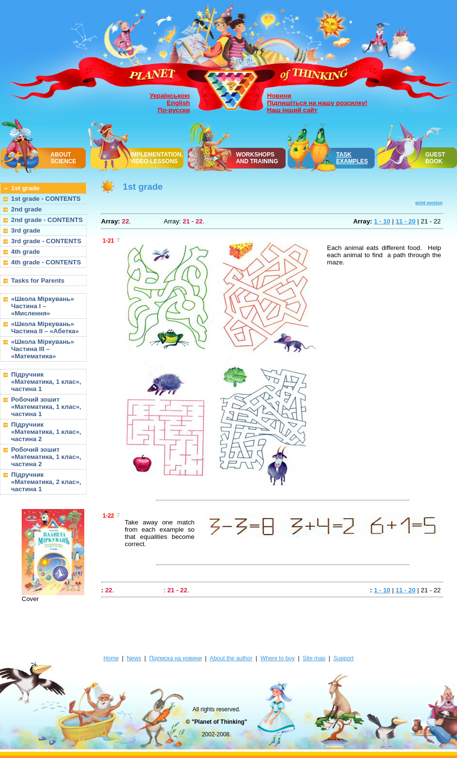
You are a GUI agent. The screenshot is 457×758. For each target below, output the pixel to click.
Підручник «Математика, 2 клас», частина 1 (46, 482)
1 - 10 (382, 221)
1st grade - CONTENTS (45, 198)
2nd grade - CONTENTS (47, 219)
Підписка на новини (175, 658)
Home (111, 658)
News (134, 658)
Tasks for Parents (38, 280)
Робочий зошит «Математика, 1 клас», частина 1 (46, 407)
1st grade (25, 188)
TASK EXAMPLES (352, 158)
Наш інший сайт (292, 110)
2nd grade (26, 209)
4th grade (25, 251)
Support (343, 658)
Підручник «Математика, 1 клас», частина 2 (46, 432)
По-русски (174, 110)
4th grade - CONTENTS (46, 262)
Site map (313, 658)
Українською (170, 95)
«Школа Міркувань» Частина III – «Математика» (42, 349)
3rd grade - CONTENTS (46, 241)
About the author (230, 658)
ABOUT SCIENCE (63, 158)
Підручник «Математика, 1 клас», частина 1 (46, 381)
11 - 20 (405, 221)
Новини (279, 95)
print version (429, 202)
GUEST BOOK (435, 158)
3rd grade (25, 230)
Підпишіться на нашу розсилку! (317, 102)
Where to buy (278, 658)
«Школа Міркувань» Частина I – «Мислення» (42, 306)
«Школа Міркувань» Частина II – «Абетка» (45, 327)
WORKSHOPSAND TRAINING (257, 158)
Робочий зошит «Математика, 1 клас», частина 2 (46, 457)
